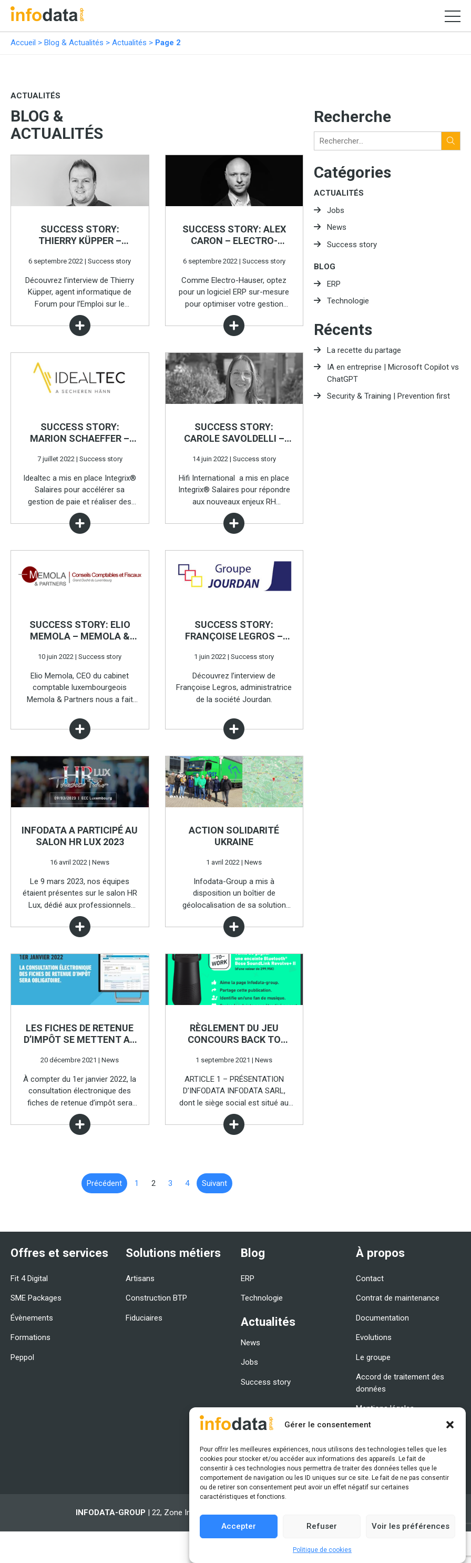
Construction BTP (156, 1298)
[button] (450, 1424)
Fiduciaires (144, 1318)
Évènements (32, 1318)
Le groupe (373, 1357)
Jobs (335, 210)
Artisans (140, 1278)
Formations (30, 1337)
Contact (370, 1278)
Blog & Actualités (74, 42)
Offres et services (59, 1253)
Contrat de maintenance (397, 1298)
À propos (380, 1253)
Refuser (321, 1526)
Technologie (348, 301)
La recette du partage (364, 350)
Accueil (23, 42)
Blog (324, 266)
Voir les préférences (410, 1526)
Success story (352, 244)
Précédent (104, 1183)
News (336, 227)
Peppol (22, 1357)
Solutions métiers (173, 1253)
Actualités (129, 42)
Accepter (238, 1526)
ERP (334, 284)
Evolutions (374, 1337)
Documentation (382, 1318)
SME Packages (36, 1298)
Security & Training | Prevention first (388, 396)
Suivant (214, 1183)
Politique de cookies (322, 1550)
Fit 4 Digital (29, 1278)
